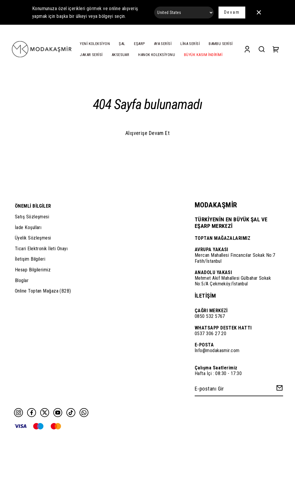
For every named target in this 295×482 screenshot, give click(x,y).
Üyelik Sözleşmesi (33, 238)
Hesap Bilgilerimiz (33, 270)
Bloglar (22, 280)
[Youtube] (57, 412)
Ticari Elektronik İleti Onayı (41, 248)
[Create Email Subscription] (278, 389)
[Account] (247, 49)
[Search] (262, 49)
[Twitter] (44, 412)
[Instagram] (18, 412)
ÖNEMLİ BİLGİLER (33, 206)
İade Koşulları (28, 227)
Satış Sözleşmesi (32, 217)
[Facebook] (31, 412)
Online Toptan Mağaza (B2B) (43, 291)
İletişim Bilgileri (30, 259)
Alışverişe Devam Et (147, 133)
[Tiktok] (70, 412)
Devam (232, 12)
